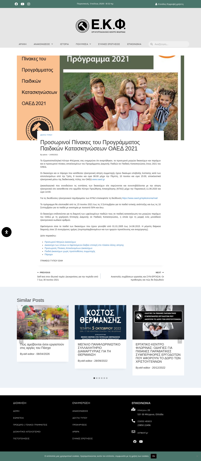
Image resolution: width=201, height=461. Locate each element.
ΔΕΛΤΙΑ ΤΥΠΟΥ (46, 135)
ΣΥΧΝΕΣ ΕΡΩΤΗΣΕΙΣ (109, 44)
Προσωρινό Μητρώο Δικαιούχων (60, 242)
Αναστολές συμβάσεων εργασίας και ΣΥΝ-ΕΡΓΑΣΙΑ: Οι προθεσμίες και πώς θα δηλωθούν (133, 276)
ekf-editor (28, 353)
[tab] (94, 378)
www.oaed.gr (98, 179)
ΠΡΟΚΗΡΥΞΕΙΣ (79, 424)
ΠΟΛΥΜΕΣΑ (83, 44)
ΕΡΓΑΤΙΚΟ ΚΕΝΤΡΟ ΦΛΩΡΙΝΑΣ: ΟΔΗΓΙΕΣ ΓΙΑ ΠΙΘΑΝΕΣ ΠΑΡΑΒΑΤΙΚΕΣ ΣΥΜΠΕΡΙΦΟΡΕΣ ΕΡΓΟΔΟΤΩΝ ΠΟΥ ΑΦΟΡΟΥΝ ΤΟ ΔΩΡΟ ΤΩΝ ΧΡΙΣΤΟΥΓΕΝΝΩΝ (158, 353)
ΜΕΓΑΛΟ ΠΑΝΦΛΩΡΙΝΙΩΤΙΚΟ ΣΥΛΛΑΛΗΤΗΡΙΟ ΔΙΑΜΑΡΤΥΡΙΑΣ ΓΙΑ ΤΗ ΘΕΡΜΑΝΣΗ (99, 349)
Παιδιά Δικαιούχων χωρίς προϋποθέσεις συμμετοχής (70, 251)
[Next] (180, 340)
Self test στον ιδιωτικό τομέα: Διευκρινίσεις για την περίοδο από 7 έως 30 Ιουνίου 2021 (67, 276)
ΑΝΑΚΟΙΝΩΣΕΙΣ (43, 44)
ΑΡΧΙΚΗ (23, 44)
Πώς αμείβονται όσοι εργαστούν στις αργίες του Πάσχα (42, 346)
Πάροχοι (49, 254)
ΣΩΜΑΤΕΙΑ (18, 417)
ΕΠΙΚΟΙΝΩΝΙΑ (134, 44)
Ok (153, 456)
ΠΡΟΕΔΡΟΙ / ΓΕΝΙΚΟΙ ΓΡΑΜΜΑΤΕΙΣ (30, 424)
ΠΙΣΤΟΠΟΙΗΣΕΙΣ (21, 438)
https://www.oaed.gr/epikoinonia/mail (139, 198)
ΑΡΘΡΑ (75, 431)
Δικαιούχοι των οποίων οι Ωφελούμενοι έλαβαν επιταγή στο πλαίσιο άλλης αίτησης (84, 245)
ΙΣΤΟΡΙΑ (64, 44)
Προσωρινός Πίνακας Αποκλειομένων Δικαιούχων (68, 248)
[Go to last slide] (21, 340)
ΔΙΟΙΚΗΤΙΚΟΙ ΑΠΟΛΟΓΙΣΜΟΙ (27, 431)
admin (45, 155)
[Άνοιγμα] (7, 232)
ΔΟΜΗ (16, 411)
